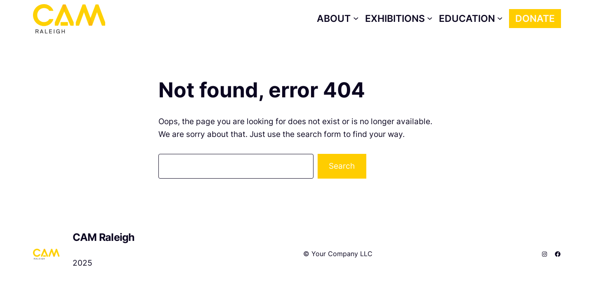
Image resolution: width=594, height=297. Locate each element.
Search (342, 166)
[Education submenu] (471, 18)
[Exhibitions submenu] (399, 18)
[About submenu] (337, 18)
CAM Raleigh (104, 237)
